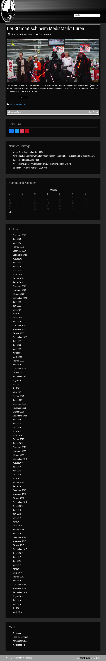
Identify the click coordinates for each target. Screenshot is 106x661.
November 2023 (19, 290)
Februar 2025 (18, 247)
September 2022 (20, 337)
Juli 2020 (17, 419)
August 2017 (18, 553)
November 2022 (19, 329)
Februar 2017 (18, 576)
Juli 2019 (17, 467)
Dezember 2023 (19, 286)
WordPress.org (19, 645)
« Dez (11, 212)
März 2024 (17, 274)
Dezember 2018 (19, 490)
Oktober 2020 (18, 412)
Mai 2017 (17, 565)
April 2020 (17, 431)
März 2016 (17, 612)
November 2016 (19, 588)
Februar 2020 (18, 439)
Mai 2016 (17, 604)
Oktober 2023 (18, 294)
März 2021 (17, 392)
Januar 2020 (18, 443)
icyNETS (96, 658)
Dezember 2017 (19, 537)
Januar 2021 (18, 400)
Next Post (93, 112)
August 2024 (18, 259)
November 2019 (19, 451)
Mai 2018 (17, 518)
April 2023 (17, 313)
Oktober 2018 (18, 498)
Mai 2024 (17, 270)
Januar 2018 (18, 533)
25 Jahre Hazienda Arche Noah (26, 160)
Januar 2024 (18, 282)
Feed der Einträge (20, 637)
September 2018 (20, 502)
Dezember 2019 (19, 447)
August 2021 (18, 380)
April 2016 (17, 608)
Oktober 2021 (18, 372)
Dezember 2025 (19, 235)
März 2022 (17, 357)
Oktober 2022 (18, 333)
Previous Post (14, 112)
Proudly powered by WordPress (19, 658)
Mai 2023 (17, 310)
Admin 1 (28, 34)
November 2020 (19, 408)
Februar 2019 (18, 482)
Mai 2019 (17, 474)
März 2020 (17, 435)
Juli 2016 (17, 600)
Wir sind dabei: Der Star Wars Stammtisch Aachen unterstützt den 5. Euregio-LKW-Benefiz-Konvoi (54, 156)
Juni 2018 (17, 514)
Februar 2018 (18, 529)
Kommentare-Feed (20, 641)
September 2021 (20, 376)
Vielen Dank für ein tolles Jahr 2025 (28, 152)
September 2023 (20, 298)
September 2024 (20, 255)
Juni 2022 (17, 345)
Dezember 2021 (19, 368)
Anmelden (17, 633)
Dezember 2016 (19, 584)
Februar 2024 (18, 278)
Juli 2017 (17, 557)
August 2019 (18, 463)
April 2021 (17, 388)
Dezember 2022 (19, 325)
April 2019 (17, 478)
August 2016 (18, 596)
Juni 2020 (17, 423)
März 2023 (17, 317)
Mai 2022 (17, 349)
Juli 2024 (17, 262)
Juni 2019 (17, 470)
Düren (12, 104)
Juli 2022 (17, 341)
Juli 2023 (17, 302)
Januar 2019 (18, 486)
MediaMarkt (21, 104)
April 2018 (17, 522)
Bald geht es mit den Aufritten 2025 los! (30, 168)
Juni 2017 (17, 561)
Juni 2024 (17, 266)
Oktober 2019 (18, 455)
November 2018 (19, 494)
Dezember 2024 (19, 251)
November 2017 (19, 541)
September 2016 (20, 592)
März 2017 (17, 573)
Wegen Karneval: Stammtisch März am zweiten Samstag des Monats (42, 164)
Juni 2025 (17, 239)
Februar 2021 (18, 396)
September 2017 (20, 549)
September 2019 (20, 459)
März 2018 (17, 525)
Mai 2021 (17, 384)
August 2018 (18, 506)
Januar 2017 (18, 580)
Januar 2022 (18, 364)
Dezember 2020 (19, 404)
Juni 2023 (17, 306)
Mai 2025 (17, 243)
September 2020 (20, 415)
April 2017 (17, 569)
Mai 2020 (17, 427)
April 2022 (17, 353)
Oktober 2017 (18, 545)
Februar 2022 (18, 361)
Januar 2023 (18, 321)
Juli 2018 (17, 510)
